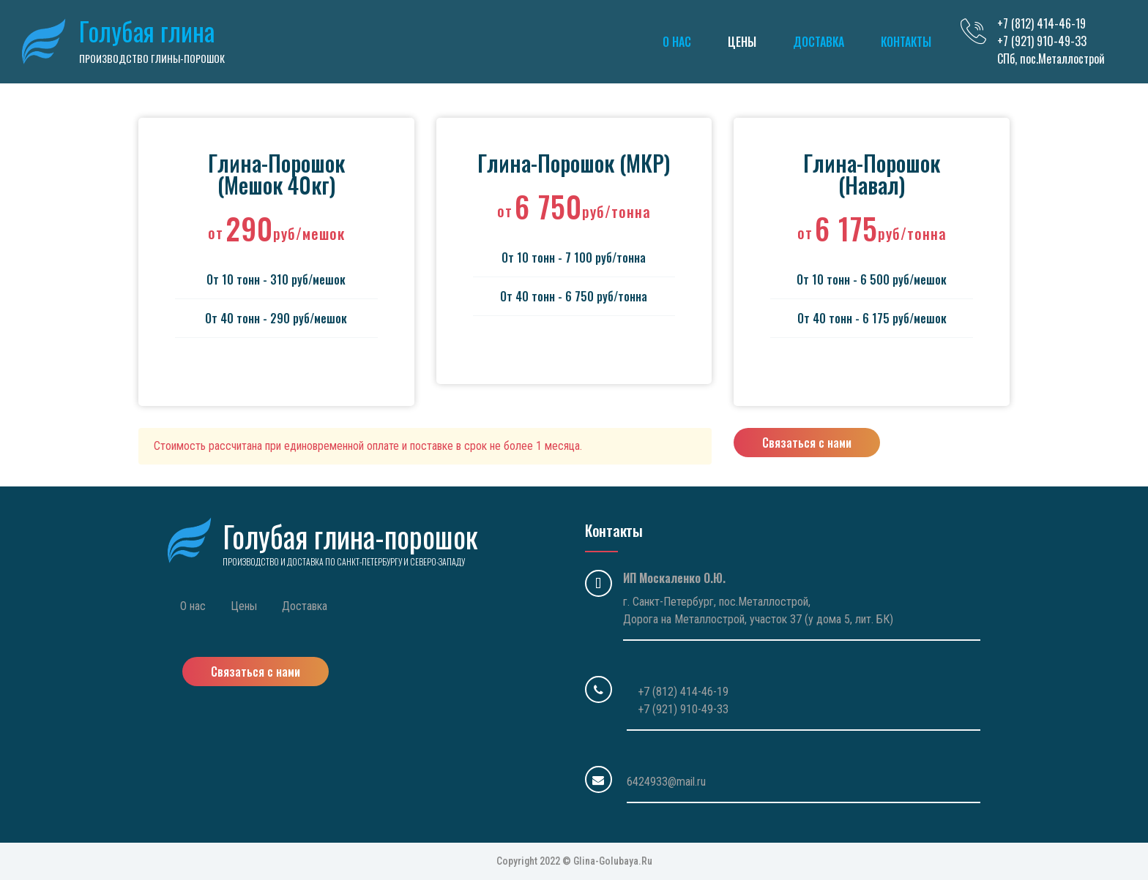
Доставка (818, 41)
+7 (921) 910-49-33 (683, 709)
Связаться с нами (806, 442)
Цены (742, 41)
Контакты (906, 41)
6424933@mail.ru (666, 782)
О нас (677, 41)
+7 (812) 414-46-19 (683, 692)
